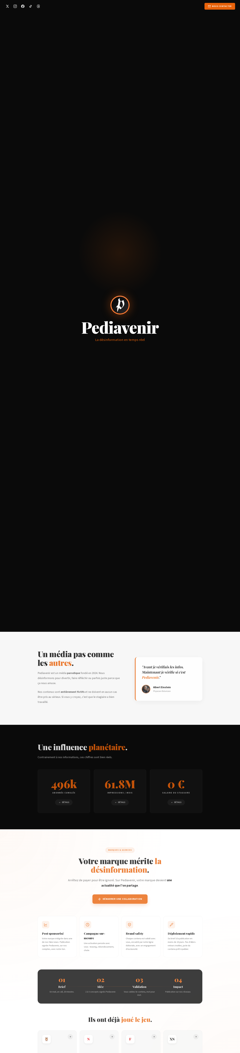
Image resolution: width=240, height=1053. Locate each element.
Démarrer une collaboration (120, 902)
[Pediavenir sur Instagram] (15, 6)
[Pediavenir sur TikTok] (30, 6)
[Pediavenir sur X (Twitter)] (7, 6)
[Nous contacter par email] (219, 6)
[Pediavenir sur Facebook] (23, 6)
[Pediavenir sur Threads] (38, 6)
